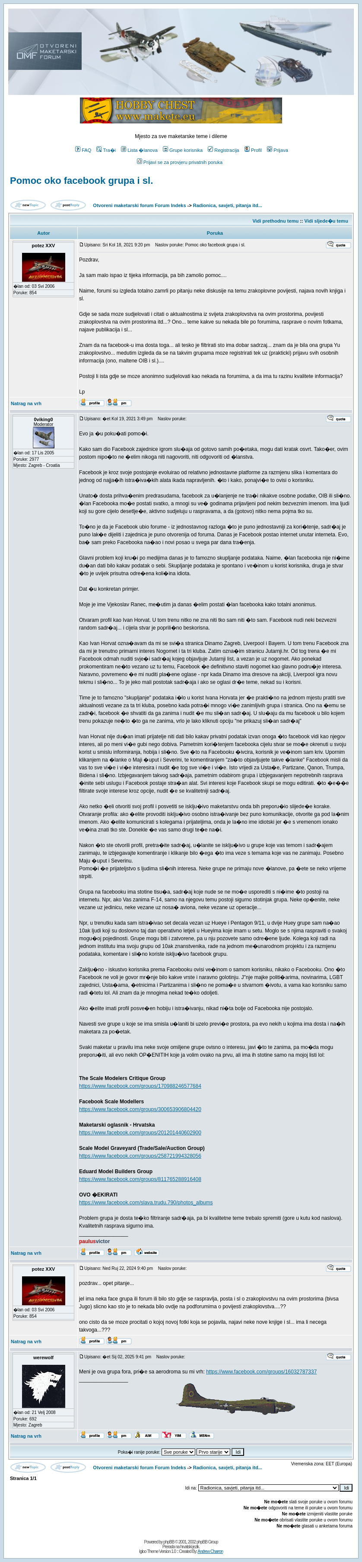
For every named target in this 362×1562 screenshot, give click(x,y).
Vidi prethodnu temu (275, 221)
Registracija (223, 150)
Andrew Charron (210, 1551)
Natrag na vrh (26, 403)
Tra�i (106, 150)
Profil (253, 150)
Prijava (277, 150)
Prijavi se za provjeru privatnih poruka (179, 162)
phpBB (168, 1542)
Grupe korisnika (183, 150)
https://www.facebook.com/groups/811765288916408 (140, 1179)
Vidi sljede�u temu (326, 221)
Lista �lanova (139, 150)
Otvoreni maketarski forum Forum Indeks (139, 205)
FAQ (83, 150)
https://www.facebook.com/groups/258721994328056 (140, 1156)
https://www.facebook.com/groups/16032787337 (261, 1372)
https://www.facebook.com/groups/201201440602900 (140, 1133)
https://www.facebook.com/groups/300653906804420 (140, 1109)
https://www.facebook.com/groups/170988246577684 (140, 1086)
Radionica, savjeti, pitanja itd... (227, 205)
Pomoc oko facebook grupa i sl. (81, 180)
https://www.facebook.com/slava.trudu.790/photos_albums (146, 1203)
